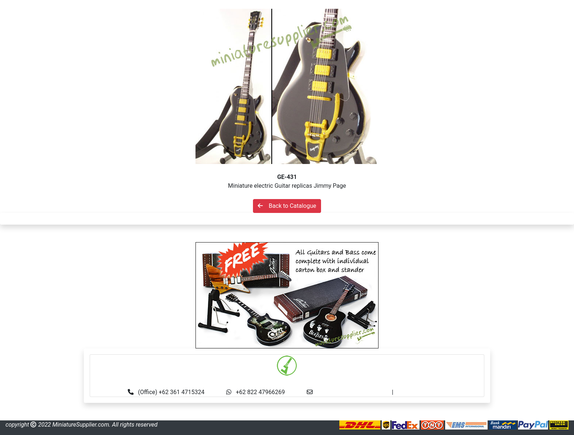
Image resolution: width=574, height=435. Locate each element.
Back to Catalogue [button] (287, 205)
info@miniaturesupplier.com (354, 392)
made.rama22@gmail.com (429, 392)
